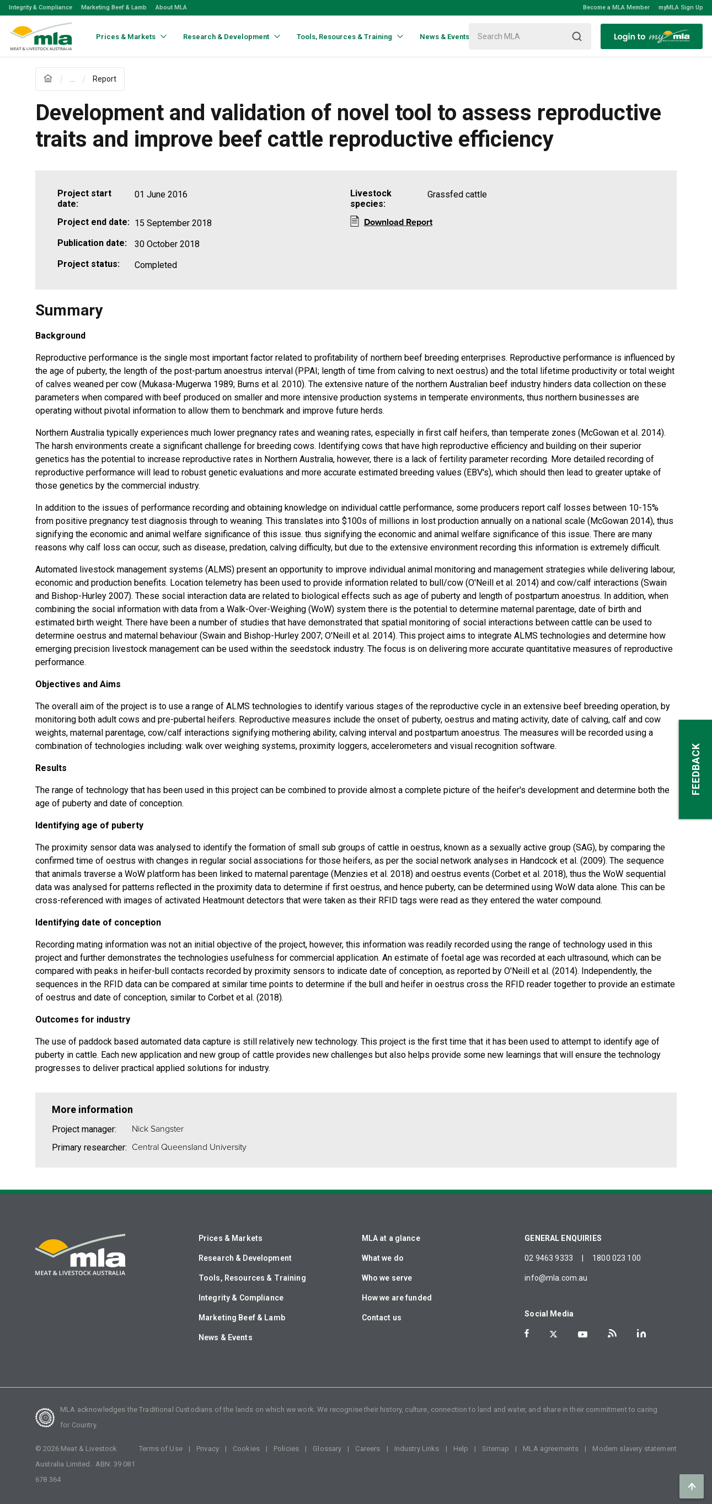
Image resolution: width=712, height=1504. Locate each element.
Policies (286, 1448)
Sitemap (495, 1448)
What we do (383, 1258)
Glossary (327, 1448)
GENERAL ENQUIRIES (563, 1238)
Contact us (382, 1317)
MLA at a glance (391, 1238)
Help (461, 1448)
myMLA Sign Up (681, 7)
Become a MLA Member (616, 7)
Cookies (246, 1448)
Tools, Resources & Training (252, 1277)
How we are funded (397, 1297)
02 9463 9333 (548, 1258)
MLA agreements (551, 1448)
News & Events (226, 1337)
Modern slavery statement (634, 1448)
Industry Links (417, 1448)
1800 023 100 (616, 1258)
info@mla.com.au (555, 1277)
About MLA (171, 7)
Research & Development (245, 1258)
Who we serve (387, 1277)
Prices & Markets (231, 1238)
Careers (367, 1448)
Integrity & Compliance (40, 7)
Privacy (207, 1448)
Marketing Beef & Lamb (114, 7)
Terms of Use (161, 1448)
